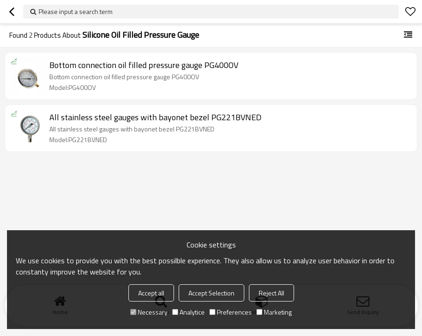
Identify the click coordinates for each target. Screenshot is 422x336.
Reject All (271, 293)
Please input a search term (76, 11)
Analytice (188, 312)
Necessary (148, 312)
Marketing (274, 312)
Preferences (230, 312)
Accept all (151, 293)
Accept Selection (211, 293)
